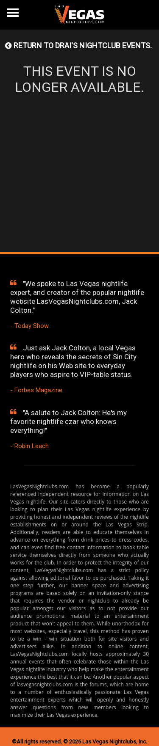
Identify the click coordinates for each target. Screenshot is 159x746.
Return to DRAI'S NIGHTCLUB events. (78, 45)
